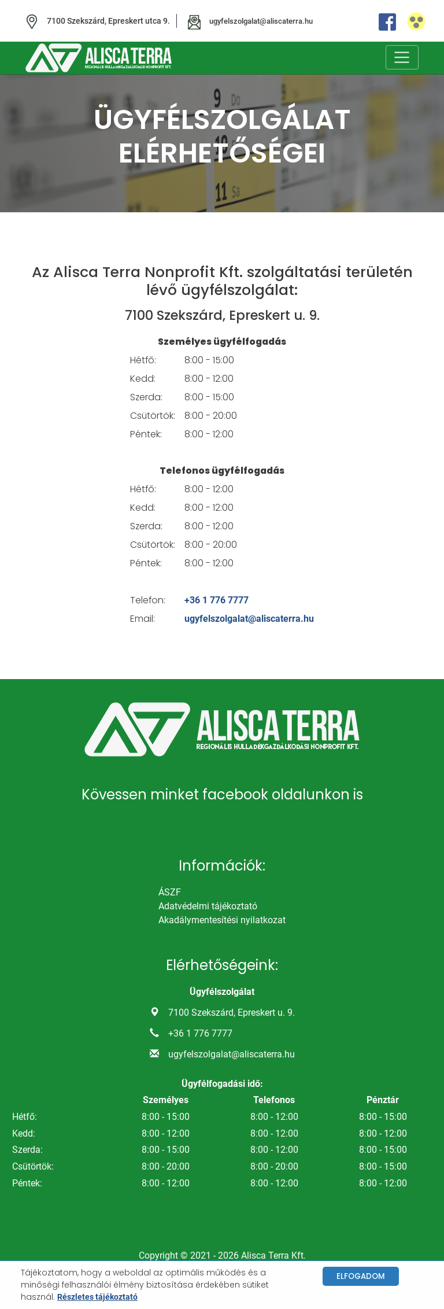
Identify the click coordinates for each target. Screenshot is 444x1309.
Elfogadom (360, 1276)
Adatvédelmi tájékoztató (207, 907)
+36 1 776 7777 (217, 600)
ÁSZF (169, 893)
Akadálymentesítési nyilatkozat (222, 921)
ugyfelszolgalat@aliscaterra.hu (249, 619)
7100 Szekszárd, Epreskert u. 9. (231, 1013)
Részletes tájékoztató (97, 1296)
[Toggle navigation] (402, 58)
